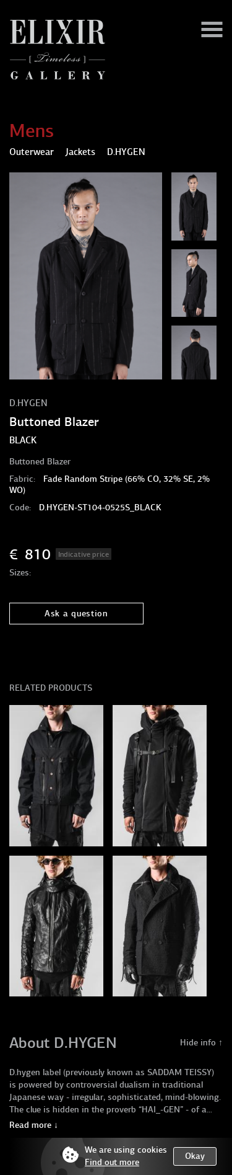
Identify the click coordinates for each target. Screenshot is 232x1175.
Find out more (112, 1162)
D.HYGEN (28, 403)
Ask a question (76, 613)
